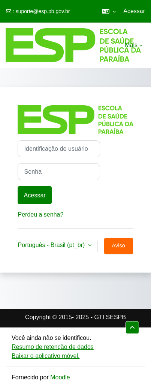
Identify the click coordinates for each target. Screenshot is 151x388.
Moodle (60, 377)
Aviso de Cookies (119, 248)
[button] (108, 11)
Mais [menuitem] (131, 45)
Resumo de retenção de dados (53, 347)
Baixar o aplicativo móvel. (45, 356)
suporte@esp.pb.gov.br (43, 11)
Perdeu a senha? (40, 214)
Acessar (134, 11)
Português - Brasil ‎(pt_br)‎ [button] (52, 245)
